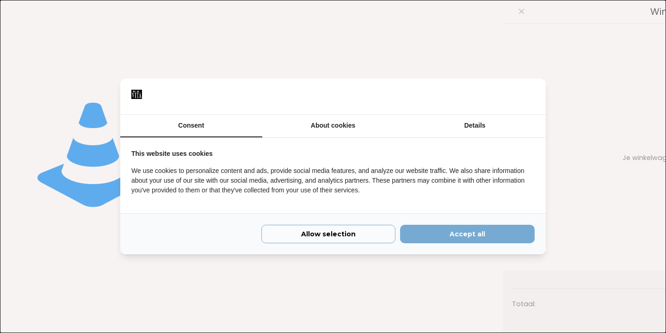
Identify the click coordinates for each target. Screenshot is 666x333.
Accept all (467, 235)
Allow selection (328, 235)
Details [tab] (475, 125)
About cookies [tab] (333, 125)
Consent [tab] (191, 125)
